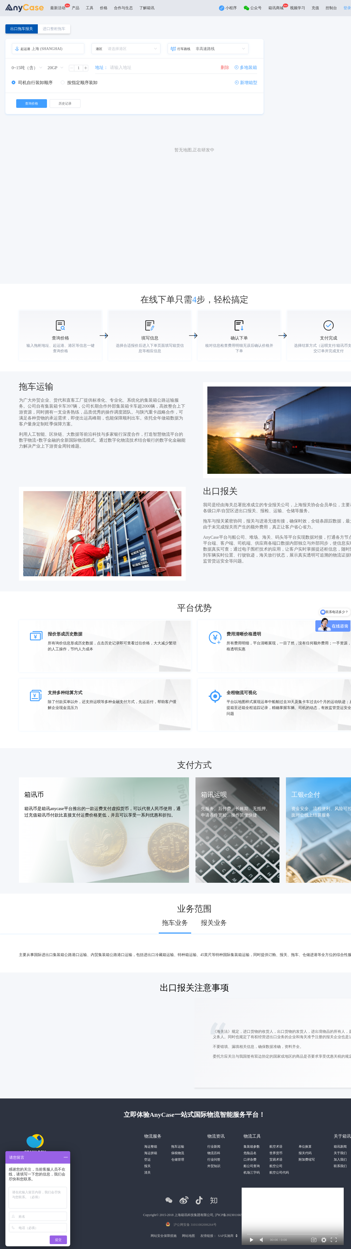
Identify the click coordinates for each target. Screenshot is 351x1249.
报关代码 (305, 1153)
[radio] (32, 83)
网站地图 (188, 1235)
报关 (147, 1166)
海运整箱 (150, 1146)
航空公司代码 (279, 1172)
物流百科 (213, 1153)
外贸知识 (213, 1166)
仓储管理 (177, 1159)
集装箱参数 (252, 1146)
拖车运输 (177, 1146)
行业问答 (213, 1159)
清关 (147, 1172)
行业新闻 (213, 1146)
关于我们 (340, 1153)
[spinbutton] (78, 68)
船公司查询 (252, 1166)
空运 (147, 1159)
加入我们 (340, 1159)
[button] (71, 68)
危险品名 (250, 1153)
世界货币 (275, 1153)
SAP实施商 (226, 1236)
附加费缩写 (307, 1159)
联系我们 (340, 1166)
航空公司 (275, 1166)
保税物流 (177, 1153)
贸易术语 (275, 1159)
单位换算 (305, 1146)
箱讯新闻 (340, 1146)
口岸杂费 (250, 1159)
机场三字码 (252, 1172)
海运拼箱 (150, 1153)
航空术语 (275, 1146)
